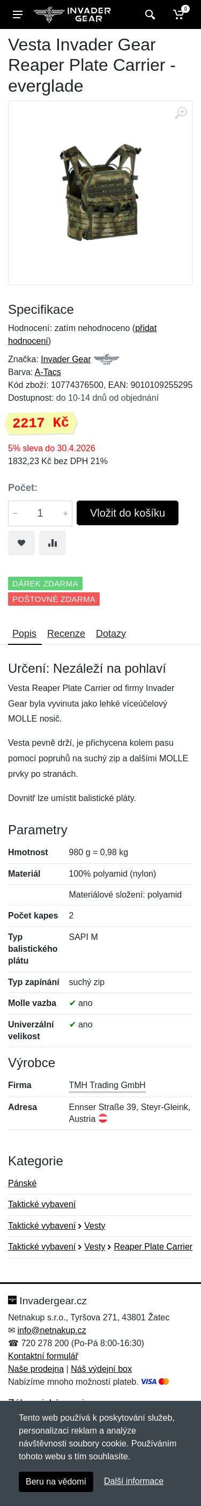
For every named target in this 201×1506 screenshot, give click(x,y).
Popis (24, 633)
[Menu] (17, 14)
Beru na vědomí (56, 1481)
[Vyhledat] (149, 14)
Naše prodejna (36, 1368)
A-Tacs (48, 372)
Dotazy (111, 633)
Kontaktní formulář (43, 1356)
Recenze (66, 633)
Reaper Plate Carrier (153, 1246)
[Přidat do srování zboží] (52, 543)
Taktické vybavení (42, 1204)
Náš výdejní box (101, 1368)
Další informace (133, 1481)
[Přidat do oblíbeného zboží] (21, 543)
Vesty (94, 1225)
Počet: (23, 487)
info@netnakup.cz (51, 1330)
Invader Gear (66, 359)
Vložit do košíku (127, 513)
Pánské (22, 1183)
